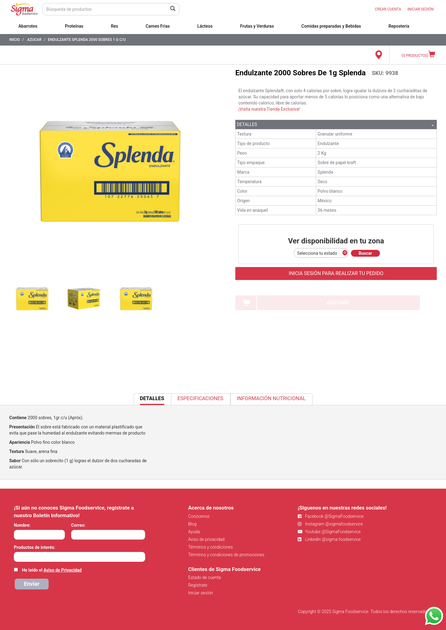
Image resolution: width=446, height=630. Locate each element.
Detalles (247, 124)
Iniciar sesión (200, 592)
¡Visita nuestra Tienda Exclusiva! (269, 109)
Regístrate (197, 585)
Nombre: (22, 525)
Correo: (78, 525)
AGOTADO (338, 302)
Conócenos (199, 516)
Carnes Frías (157, 26)
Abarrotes (28, 26)
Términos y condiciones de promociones (226, 554)
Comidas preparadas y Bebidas (331, 26)
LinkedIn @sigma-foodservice (329, 539)
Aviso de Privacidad (62, 570)
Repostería (398, 26)
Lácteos (205, 26)
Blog (192, 524)
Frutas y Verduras (257, 26)
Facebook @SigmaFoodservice (330, 516)
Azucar (34, 39)
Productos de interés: (34, 547)
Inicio (14, 39)
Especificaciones (200, 398)
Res (114, 26)
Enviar (31, 584)
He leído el (52, 570)
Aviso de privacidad (206, 539)
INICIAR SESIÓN (420, 9)
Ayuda (194, 531)
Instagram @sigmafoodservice (330, 524)
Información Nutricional (271, 398)
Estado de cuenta (204, 577)
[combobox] (79, 557)
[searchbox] (17, 556)
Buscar (365, 253)
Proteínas (74, 26)
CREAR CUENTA (388, 9)
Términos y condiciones (210, 547)
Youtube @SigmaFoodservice (329, 531)
